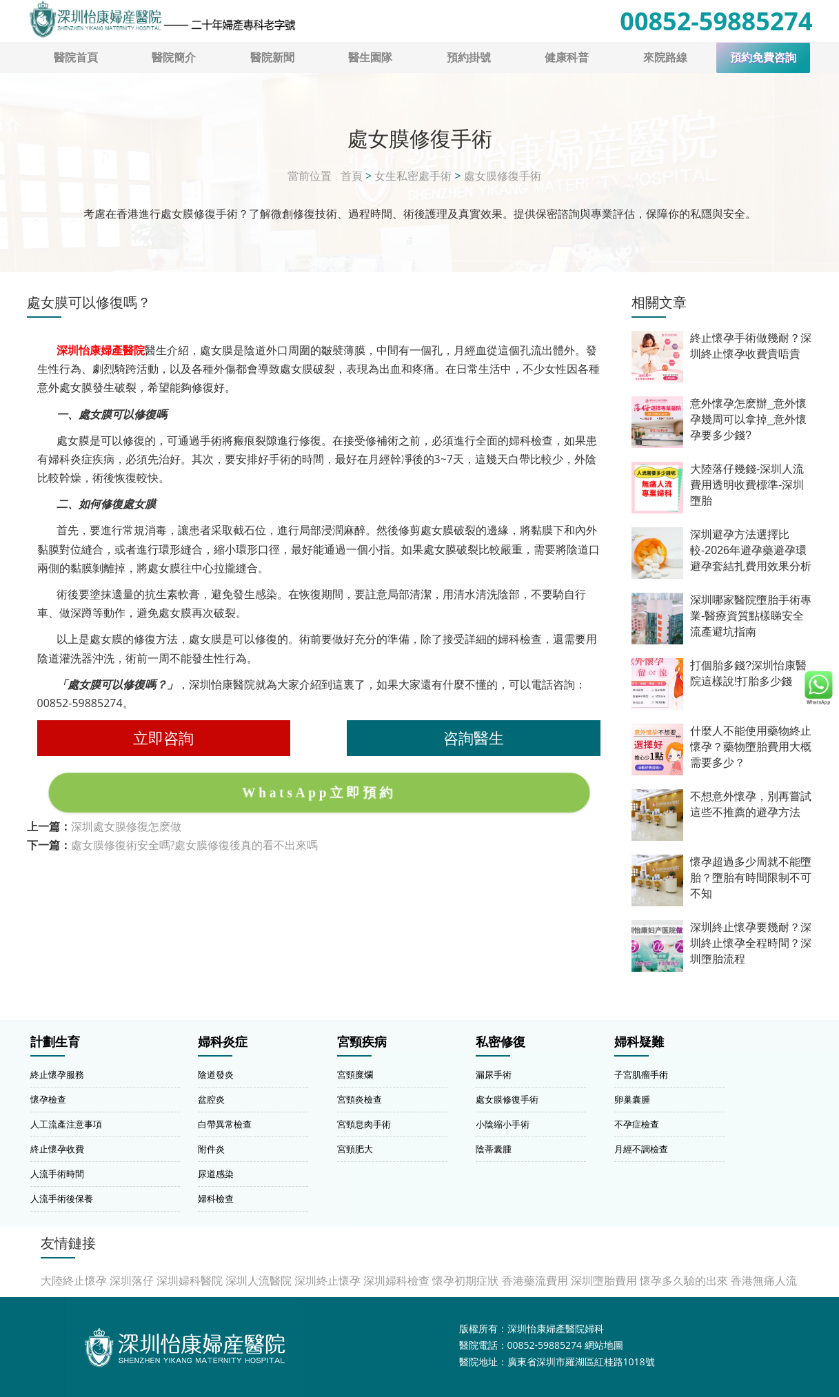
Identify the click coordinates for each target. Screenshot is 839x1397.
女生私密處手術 (413, 175)
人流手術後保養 (61, 1198)
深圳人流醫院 (258, 1280)
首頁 (352, 175)
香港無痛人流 (764, 1280)
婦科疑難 (639, 1042)
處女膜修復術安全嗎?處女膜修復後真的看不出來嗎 (195, 845)
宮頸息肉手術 (364, 1124)
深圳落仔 (132, 1280)
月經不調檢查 (641, 1149)
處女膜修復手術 (502, 175)
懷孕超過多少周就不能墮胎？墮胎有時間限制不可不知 (750, 877)
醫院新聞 (272, 57)
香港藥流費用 (535, 1280)
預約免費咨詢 (763, 57)
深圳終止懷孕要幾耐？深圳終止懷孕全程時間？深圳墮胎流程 (750, 943)
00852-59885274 (716, 21)
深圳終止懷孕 (327, 1280)
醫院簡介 (174, 57)
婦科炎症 (222, 1042)
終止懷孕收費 (57, 1149)
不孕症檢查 (636, 1124)
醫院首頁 (76, 57)
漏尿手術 (494, 1074)
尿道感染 (216, 1173)
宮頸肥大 (355, 1149)
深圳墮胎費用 (604, 1280)
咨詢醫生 (473, 737)
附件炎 (211, 1149)
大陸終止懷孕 (74, 1280)
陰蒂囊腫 (494, 1149)
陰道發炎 (216, 1074)
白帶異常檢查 (225, 1124)
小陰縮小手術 (502, 1124)
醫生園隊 (370, 57)
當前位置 (309, 175)
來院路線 (665, 57)
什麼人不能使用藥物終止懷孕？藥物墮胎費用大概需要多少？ (750, 746)
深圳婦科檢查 (396, 1280)
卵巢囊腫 (632, 1099)
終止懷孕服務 (57, 1074)
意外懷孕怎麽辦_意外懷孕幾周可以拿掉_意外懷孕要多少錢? (748, 419)
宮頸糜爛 (355, 1074)
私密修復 (500, 1042)
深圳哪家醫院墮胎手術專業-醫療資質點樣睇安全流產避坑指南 (750, 616)
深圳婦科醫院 (189, 1280)
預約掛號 (469, 57)
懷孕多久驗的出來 (684, 1280)
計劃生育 (55, 1042)
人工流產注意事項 (66, 1124)
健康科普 (567, 57)
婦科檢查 (216, 1198)
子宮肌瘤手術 (641, 1074)
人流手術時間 (57, 1173)
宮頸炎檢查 (359, 1099)
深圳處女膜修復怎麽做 (126, 826)
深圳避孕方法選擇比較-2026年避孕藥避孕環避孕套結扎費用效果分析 (750, 550)
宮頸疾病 (362, 1042)
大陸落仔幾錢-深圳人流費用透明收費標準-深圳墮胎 (747, 485)
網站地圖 (604, 1345)
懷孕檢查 (48, 1099)
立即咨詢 (163, 737)
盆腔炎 (211, 1099)
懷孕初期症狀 (465, 1280)
